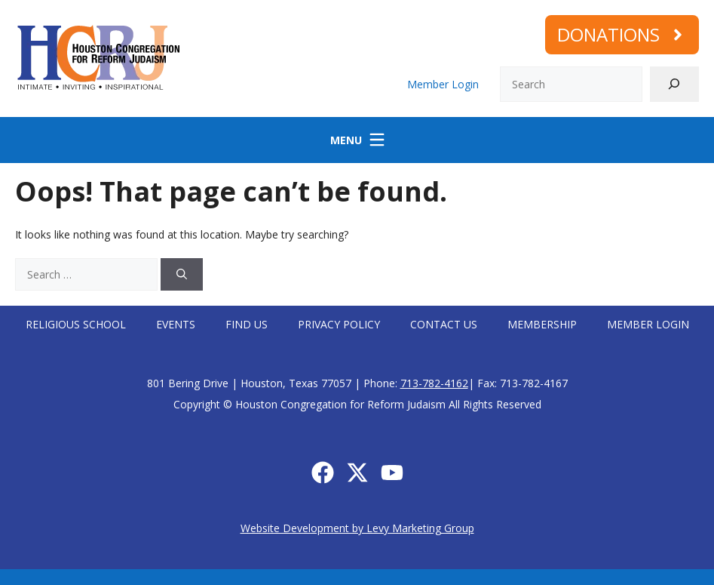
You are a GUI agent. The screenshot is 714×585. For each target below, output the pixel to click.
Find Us (246, 324)
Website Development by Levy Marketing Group (357, 528)
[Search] (674, 84)
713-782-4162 (434, 383)
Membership (542, 324)
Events (175, 324)
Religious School (76, 324)
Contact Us (443, 324)
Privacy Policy (339, 324)
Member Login (443, 84)
